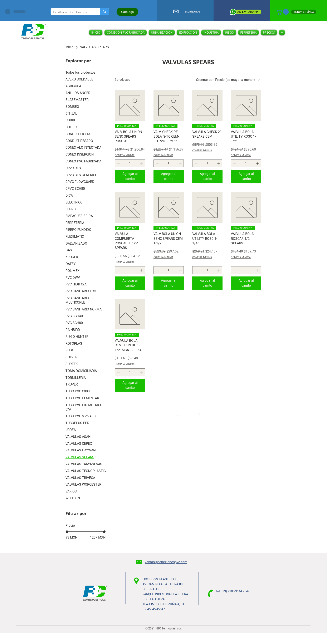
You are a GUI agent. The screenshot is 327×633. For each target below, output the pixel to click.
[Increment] (141, 163)
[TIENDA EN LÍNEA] (303, 12)
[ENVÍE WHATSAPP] (247, 12)
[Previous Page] (177, 415)
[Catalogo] (127, 12)
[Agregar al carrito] (130, 176)
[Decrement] (118, 163)
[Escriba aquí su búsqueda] (72, 12)
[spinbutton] (130, 163)
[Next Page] (198, 415)
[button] (283, 12)
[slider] (66, 531)
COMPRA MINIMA (125, 155)
